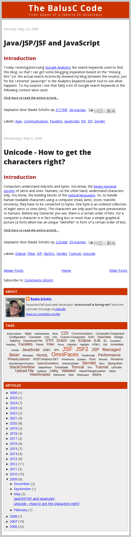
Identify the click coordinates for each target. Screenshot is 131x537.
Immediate (117, 344)
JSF (83, 121)
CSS (46, 337)
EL (105, 340)
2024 (13, 403)
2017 (13, 438)
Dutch (62, 340)
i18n (105, 344)
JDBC (46, 350)
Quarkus (81, 359)
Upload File (24, 371)
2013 (13, 459)
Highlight (84, 344)
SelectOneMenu (48, 363)
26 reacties (77, 110)
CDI (64, 333)
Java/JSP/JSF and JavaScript (52, 43)
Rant (92, 359)
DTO (49, 340)
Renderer (117, 359)
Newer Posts (13, 270)
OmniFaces (65, 354)
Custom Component (72, 337)
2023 (13, 408)
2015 (13, 448)
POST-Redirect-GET (45, 359)
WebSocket (59, 375)
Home (66, 270)
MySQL (49, 253)
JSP (90, 121)
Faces (40, 344)
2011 (13, 469)
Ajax (18, 121)
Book (55, 334)
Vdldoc (112, 371)
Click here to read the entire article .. (31, 98)
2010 (13, 474)
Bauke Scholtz (41, 299)
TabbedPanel (44, 367)
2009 (13, 479)
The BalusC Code (65, 8)
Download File (32, 340)
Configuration (17, 337)
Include (15, 350)
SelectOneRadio (70, 363)
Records (103, 359)
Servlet (99, 121)
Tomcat (75, 253)
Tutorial (101, 367)
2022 (13, 413)
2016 (13, 443)
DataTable (104, 337)
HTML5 (96, 344)
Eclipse (20, 253)
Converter (35, 337)
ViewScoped (40, 374)
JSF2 (82, 349)
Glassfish (72, 344)
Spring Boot (115, 363)
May (17, 494)
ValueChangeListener (92, 371)
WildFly (96, 374)
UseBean (42, 371)
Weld (71, 375)
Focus (61, 344)
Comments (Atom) (39, 280)
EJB (97, 340)
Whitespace (83, 375)
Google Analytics (58, 67)
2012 (13, 464)
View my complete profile (43, 314)
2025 (13, 398)
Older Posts (118, 270)
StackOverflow (22, 367)
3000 (13, 393)
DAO (91, 337)
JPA (56, 350)
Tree (89, 367)
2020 (13, 423)
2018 (13, 433)
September (22, 489)
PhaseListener (19, 359)
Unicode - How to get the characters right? (47, 156)
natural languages (81, 195)
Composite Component (110, 333)
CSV (54, 337)
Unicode (89, 253)
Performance (109, 355)
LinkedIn (60, 309)
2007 (13, 521)
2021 (13, 418)
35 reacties (77, 242)
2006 (13, 526)
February (20, 510)
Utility (54, 371)
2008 (13, 516)
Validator (69, 371)
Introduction (20, 58)
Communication (36, 121)
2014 (13, 454)
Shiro (101, 363)
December (22, 484)
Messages (28, 355)
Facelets (56, 121)
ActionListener (14, 334)
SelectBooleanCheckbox (21, 363)
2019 (13, 428)
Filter (31, 253)
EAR (72, 341)
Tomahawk (61, 367)
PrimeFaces (68, 359)
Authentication (42, 334)
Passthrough (88, 355)
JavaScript (71, 121)
